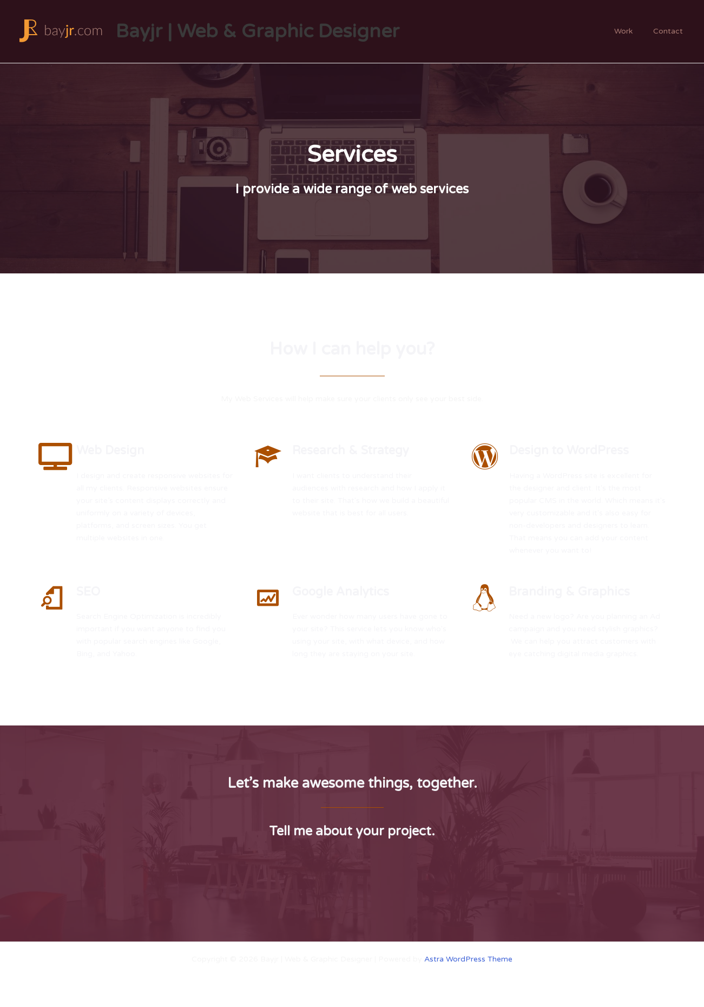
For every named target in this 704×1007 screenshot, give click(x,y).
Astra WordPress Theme (468, 959)
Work (631, 31)
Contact (671, 31)
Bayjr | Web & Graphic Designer (257, 31)
